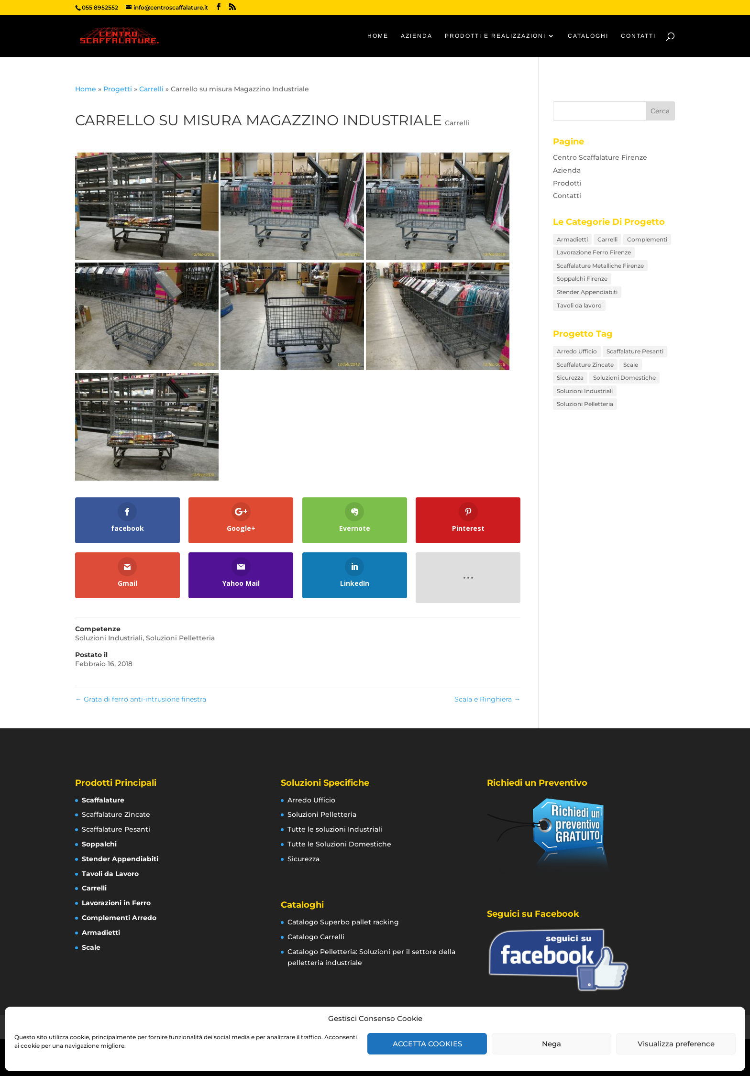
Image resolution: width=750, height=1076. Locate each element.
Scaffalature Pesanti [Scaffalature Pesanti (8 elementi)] (635, 351)
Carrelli (151, 89)
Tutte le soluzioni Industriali (334, 829)
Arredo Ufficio (311, 800)
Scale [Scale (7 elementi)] (630, 364)
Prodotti (567, 183)
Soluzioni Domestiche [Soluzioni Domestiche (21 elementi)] (624, 377)
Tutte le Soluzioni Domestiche (339, 844)
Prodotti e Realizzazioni (495, 36)
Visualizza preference (676, 1043)
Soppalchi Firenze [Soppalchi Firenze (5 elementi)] (582, 278)
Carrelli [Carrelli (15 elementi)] (607, 239)
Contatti (638, 36)
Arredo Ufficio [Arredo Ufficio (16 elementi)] (577, 351)
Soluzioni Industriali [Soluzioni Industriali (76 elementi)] (585, 391)
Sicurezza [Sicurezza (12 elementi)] (570, 377)
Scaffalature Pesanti (116, 829)
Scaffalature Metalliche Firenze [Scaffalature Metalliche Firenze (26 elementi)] (600, 265)
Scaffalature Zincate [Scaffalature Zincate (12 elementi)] (585, 364)
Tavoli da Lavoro (110, 873)
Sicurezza (303, 859)
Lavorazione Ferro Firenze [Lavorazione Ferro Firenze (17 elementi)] (594, 252)
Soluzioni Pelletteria (180, 638)
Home (377, 36)
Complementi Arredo (119, 917)
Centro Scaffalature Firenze (600, 157)
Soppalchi (99, 844)
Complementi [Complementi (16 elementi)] (647, 239)
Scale (91, 947)
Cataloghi (588, 36)
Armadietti (101, 932)
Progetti (117, 89)
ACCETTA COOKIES (427, 1043)
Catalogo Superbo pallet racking (343, 922)
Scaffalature (103, 800)
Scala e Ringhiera (487, 699)
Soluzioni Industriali (109, 638)
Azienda (416, 36)
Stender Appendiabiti (120, 859)
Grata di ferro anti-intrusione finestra (140, 699)
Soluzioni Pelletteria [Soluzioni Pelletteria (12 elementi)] (585, 403)
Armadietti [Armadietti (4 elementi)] (572, 239)
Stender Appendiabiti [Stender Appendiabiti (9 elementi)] (587, 292)
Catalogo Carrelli (315, 937)
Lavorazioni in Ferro (116, 903)
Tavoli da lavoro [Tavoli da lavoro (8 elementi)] (579, 305)
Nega (551, 1043)
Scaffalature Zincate (116, 814)
